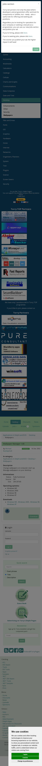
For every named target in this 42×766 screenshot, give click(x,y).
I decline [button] (25, 758)
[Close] (38, 3)
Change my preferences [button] (25, 761)
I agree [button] (25, 754)
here (25, 33)
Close (36, 49)
